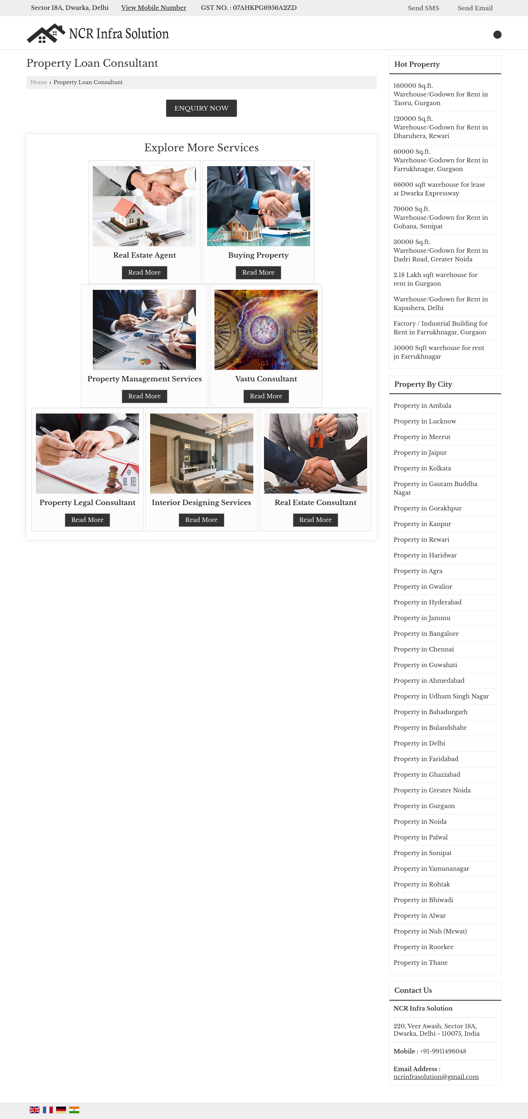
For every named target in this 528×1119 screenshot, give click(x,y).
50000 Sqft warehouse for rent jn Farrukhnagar (439, 352)
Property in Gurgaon (424, 806)
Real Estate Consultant (315, 502)
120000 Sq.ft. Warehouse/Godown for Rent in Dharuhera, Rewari (441, 127)
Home (39, 82)
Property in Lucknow (425, 421)
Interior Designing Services (201, 502)
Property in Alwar (420, 915)
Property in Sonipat (423, 853)
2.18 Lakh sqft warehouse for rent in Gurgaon (435, 279)
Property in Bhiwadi (423, 900)
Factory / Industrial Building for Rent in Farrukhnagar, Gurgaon (441, 328)
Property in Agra (418, 571)
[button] (153, 8)
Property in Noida (420, 821)
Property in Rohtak (422, 884)
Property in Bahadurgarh (431, 712)
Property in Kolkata (422, 468)
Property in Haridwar (425, 555)
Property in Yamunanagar (431, 868)
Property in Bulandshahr (430, 727)
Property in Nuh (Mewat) (430, 931)
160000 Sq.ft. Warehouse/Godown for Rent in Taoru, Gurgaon (441, 94)
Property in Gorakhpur (428, 508)
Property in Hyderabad (428, 602)
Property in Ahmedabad (429, 680)
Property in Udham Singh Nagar (441, 696)
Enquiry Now (201, 108)
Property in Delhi (419, 743)
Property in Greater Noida (432, 790)
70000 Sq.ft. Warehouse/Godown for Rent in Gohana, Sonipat (441, 217)
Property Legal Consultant (88, 502)
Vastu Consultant (266, 379)
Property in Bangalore (426, 633)
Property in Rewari (422, 539)
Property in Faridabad (426, 759)
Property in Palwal (421, 837)
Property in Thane (421, 962)
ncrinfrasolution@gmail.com (436, 1077)
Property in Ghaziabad (427, 774)
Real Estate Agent (144, 255)
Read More (144, 272)
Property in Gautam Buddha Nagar (435, 488)
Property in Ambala (422, 405)
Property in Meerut (422, 437)
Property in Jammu (422, 618)
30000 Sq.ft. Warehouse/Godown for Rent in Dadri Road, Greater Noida (441, 250)
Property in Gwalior (423, 586)
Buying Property (258, 255)
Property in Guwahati (425, 665)
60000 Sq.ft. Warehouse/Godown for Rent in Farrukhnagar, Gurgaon (441, 160)
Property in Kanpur (422, 524)
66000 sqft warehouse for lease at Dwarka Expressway (440, 189)
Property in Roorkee (424, 947)
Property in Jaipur (420, 452)
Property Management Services (144, 379)
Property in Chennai (424, 649)
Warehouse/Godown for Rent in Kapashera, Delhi (441, 304)
